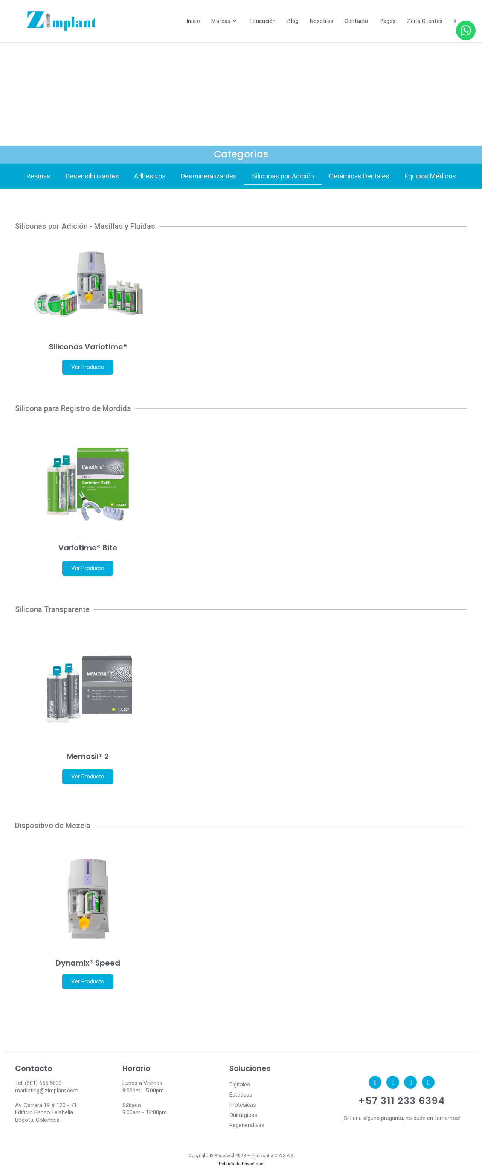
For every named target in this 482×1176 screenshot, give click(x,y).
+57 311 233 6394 (401, 1100)
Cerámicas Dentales (359, 176)
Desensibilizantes (92, 176)
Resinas (38, 176)
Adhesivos (150, 176)
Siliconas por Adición (283, 176)
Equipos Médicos (430, 176)
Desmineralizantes (209, 176)
